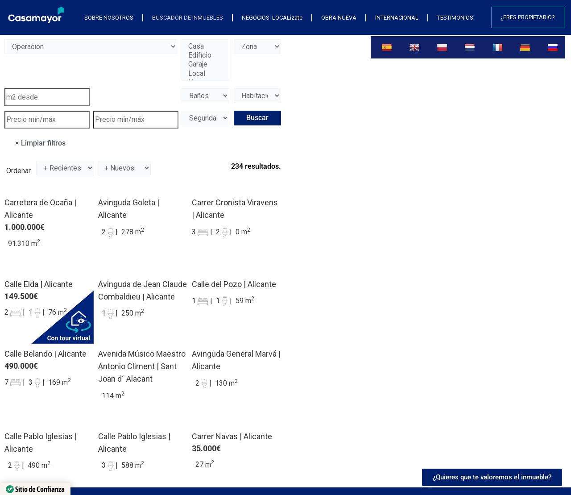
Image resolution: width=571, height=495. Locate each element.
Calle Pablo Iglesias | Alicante (40, 442)
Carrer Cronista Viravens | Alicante (235, 209)
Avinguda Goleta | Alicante (128, 209)
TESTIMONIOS (455, 17)
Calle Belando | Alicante (45, 353)
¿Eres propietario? (528, 17)
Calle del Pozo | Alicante (234, 284)
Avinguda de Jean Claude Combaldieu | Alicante (142, 290)
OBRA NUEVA (338, 17)
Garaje (205, 64)
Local (205, 73)
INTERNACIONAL (396, 17)
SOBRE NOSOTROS (108, 17)
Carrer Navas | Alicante (232, 436)
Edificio (205, 55)
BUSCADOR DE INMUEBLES (187, 17)
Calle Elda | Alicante (38, 284)
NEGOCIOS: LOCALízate (272, 17)
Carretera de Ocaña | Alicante (40, 209)
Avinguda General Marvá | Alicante (236, 360)
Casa (205, 46)
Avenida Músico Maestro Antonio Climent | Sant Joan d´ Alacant (142, 366)
